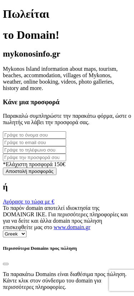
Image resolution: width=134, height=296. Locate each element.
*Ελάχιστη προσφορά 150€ (34, 164)
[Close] (6, 264)
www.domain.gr (72, 227)
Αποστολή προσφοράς (30, 171)
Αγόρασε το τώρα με (28, 202)
